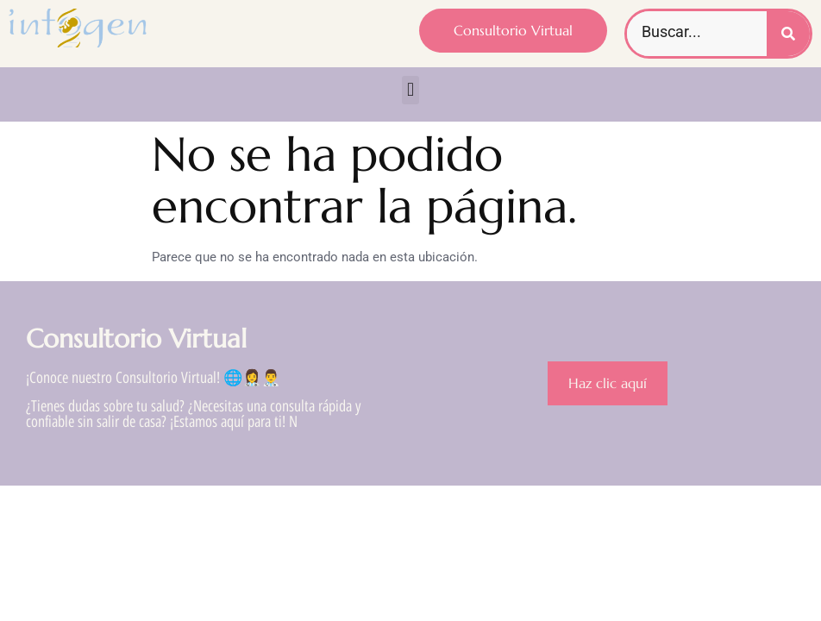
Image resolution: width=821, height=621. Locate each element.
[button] (410, 90)
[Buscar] (788, 33)
